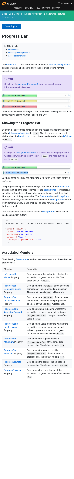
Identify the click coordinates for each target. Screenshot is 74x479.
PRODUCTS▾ (18, 8)
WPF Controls (15, 14)
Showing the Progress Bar (19, 53)
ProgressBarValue (13, 370)
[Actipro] (9, 3)
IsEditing (67, 136)
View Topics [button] (11, 26)
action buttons (51, 190)
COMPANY (56, 8)
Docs (4, 14)
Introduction (13, 50)
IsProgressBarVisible (19, 133)
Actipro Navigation (33, 14)
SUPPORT (46, 8)
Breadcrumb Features (54, 14)
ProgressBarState (12, 362)
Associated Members (17, 56)
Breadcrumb (12, 64)
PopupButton (63, 196)
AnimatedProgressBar (59, 64)
